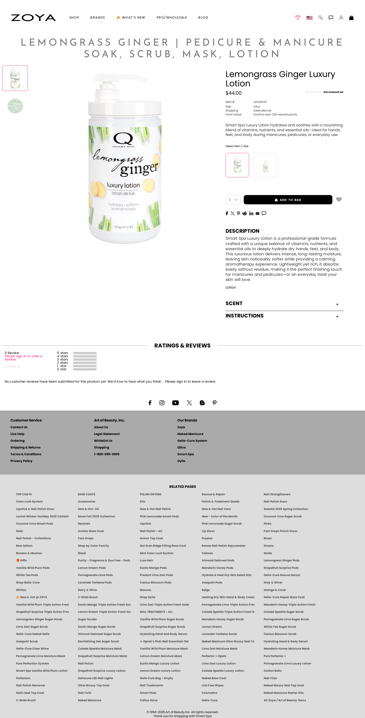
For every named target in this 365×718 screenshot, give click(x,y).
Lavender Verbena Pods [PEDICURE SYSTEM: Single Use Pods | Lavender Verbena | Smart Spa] (95, 582)
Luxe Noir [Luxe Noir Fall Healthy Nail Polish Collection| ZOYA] (146, 560)
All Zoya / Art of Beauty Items (285, 700)
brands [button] (97, 17)
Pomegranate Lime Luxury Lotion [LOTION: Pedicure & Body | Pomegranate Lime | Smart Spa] (287, 663)
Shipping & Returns (25, 447)
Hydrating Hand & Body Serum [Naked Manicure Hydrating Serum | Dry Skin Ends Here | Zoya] (286, 641)
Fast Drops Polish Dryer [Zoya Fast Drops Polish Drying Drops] (280, 531)
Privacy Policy (21, 461)
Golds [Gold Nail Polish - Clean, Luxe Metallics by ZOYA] (268, 553)
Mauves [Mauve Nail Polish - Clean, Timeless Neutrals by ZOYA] (145, 590)
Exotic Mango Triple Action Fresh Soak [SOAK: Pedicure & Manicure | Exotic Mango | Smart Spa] (104, 604)
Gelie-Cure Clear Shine (32, 648)
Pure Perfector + (275, 656)
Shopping (101, 447)
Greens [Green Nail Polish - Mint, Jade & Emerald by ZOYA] (269, 545)
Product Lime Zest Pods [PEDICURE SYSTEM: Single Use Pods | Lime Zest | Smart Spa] (156, 575)
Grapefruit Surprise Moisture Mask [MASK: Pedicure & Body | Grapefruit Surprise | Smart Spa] (102, 656)
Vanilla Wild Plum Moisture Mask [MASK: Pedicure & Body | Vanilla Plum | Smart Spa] (164, 648)
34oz (243, 106)
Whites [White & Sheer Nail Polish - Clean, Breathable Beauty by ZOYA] (21, 590)
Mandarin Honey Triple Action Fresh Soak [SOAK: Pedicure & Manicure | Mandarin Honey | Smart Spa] (290, 604)
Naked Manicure (190, 434)
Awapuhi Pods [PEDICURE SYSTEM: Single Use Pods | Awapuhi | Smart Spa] (212, 582)
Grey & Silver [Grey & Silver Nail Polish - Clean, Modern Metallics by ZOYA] (273, 582)
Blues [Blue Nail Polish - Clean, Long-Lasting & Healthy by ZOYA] (268, 538)
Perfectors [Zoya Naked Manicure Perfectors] (23, 678)
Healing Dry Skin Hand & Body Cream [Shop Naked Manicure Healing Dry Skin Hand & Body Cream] (228, 597)
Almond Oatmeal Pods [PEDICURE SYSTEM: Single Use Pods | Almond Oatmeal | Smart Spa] (218, 560)
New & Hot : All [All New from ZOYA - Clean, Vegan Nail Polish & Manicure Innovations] (88, 509)
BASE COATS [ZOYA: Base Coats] (86, 494)
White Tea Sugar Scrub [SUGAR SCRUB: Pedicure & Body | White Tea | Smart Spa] (280, 626)
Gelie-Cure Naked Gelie (32, 634)
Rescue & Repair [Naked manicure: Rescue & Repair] (213, 494)
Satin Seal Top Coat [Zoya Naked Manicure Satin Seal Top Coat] (30, 692)
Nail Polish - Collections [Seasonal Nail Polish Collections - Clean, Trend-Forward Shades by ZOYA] (33, 538)
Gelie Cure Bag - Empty (156, 678)
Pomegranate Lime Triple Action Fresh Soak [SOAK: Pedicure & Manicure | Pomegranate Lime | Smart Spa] (228, 604)
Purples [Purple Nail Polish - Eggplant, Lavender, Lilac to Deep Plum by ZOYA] (207, 538)
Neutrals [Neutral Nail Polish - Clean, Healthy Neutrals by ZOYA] (84, 523)
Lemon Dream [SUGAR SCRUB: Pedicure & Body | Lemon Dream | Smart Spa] (212, 626)
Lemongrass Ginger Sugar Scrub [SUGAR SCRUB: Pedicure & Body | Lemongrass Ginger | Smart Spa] (39, 619)
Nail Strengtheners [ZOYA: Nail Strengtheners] (277, 494)
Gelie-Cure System (192, 440)
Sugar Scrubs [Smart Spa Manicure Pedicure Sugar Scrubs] (87, 619)
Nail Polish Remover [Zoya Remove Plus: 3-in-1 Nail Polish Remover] (30, 685)
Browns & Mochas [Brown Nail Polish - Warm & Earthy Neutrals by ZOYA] (29, 553)
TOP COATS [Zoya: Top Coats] (24, 494)
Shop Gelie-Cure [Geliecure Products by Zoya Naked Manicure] (28, 582)
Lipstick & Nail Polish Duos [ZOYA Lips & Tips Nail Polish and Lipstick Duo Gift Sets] (35, 509)
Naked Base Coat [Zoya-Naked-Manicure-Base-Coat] (214, 678)
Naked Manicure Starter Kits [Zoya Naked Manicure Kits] (284, 692)
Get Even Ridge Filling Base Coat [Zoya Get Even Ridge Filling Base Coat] (163, 545)
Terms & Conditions (25, 454)
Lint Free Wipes (213, 685)
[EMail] (257, 213)
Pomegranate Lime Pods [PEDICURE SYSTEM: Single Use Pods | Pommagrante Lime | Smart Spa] (95, 575)
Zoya (181, 427)
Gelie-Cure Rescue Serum (282, 575)
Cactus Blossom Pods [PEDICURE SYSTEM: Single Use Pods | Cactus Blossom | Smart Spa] (155, 582)
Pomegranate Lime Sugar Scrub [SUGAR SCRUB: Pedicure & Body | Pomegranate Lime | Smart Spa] (286, 619)
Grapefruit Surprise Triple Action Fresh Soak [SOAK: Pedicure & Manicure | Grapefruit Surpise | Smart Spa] (42, 611)
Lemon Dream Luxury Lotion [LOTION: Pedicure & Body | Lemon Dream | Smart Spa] (160, 670)
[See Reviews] (324, 92)
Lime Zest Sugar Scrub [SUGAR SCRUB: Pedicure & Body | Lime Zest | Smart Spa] (32, 626)
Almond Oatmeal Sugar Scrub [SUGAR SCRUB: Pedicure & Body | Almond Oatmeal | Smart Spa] (99, 634)
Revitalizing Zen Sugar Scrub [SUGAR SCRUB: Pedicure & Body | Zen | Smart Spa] (98, 641)
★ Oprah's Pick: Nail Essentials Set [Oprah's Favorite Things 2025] (164, 641)
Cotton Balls (273, 670)
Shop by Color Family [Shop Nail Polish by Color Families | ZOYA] (93, 545)
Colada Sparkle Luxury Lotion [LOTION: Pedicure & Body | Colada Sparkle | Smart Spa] (223, 670)
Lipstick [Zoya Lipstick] (145, 523)
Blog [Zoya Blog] (203, 17)
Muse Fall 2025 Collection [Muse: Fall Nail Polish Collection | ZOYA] (96, 516)
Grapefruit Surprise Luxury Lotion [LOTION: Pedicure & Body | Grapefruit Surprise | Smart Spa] (101, 670)
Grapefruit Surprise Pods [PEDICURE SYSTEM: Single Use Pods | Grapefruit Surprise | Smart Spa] (281, 567)
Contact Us (18, 427)
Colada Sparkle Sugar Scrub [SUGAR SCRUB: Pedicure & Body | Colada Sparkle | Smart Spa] (284, 611)
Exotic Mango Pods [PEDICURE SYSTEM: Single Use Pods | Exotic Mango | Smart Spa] (153, 567)
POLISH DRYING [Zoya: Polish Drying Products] (150, 494)
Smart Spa (185, 454)
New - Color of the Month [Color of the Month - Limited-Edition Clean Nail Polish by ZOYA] (220, 516)
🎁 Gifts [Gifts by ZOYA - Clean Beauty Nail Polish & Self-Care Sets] (21, 560)
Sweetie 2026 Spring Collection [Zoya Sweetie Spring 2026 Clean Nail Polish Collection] (286, 509)
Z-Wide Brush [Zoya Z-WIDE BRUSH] (26, 700)
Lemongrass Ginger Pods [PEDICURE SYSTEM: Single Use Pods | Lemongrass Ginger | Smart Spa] (282, 560)
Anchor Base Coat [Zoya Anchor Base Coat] (91, 531)
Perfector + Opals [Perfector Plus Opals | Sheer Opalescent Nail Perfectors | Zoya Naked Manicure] (214, 656)
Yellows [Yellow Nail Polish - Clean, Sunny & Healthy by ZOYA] (207, 553)
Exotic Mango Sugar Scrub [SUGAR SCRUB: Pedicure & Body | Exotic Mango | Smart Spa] (96, 626)
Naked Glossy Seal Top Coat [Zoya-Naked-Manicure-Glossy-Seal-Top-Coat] (284, 685)
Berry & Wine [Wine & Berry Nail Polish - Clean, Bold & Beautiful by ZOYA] (87, 590)
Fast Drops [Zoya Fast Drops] (86, 538)
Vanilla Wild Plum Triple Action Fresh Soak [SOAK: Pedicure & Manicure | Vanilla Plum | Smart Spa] (42, 604)
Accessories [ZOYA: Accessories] (86, 501)
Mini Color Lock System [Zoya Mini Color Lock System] (157, 553)
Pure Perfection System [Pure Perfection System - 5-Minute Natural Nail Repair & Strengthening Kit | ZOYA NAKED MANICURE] (32, 663)
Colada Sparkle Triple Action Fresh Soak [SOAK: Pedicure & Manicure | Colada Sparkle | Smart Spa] (228, 611)
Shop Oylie (147, 597)
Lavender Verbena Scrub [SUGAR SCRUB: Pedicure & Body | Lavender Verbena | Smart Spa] (219, 634)
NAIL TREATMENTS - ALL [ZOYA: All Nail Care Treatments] (156, 611)
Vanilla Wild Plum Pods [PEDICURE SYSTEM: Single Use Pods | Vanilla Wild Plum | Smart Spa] (33, 567)
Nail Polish (85, 663)
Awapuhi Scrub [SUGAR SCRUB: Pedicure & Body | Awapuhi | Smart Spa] (27, 641)
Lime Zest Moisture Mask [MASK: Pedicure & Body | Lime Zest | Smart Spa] (219, 648)
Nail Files (270, 678)
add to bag (272, 200)
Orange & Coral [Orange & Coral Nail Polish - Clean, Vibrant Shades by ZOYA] (275, 590)
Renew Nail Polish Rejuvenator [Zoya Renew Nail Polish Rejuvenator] (224, 545)
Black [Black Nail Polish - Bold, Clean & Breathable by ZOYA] (82, 553)
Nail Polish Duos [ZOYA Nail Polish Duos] (275, 501)
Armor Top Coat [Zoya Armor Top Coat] (151, 538)
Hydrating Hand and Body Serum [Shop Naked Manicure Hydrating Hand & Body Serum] (163, 634)
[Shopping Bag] (351, 18)
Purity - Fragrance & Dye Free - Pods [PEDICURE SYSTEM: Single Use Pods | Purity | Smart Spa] (104, 560)
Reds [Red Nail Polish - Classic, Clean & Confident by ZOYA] (19, 531)
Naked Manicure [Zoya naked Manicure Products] (89, 700)
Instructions (282, 315)
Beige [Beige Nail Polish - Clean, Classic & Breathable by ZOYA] (206, 590)
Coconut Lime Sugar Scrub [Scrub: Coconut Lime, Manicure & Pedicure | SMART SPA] (283, 516)
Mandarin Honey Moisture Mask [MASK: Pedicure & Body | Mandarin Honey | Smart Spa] (287, 648)
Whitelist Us (103, 440)
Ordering (17, 440)
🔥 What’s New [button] (130, 17)
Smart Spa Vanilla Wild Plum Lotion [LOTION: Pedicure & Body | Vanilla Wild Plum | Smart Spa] (42, 670)
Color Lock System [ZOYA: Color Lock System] (29, 501)
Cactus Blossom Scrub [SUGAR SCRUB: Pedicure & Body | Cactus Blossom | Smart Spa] (280, 634)
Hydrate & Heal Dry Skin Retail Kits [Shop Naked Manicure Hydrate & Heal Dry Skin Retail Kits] (227, 575)
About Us (101, 427)
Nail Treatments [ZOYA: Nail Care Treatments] (151, 685)
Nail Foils (84, 692)
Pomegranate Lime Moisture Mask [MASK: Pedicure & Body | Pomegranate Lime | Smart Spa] (40, 656)
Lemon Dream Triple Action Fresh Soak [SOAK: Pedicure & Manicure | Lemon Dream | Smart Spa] (104, 611)
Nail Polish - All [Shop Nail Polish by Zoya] (151, 531)
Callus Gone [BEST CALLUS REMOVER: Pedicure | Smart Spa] (148, 700)
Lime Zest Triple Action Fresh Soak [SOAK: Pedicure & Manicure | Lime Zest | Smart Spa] (164, 604)
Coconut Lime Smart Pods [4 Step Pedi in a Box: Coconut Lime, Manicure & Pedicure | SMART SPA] (34, 523)
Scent (282, 303)
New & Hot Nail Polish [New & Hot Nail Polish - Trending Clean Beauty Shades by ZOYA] (155, 509)
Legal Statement (107, 434)
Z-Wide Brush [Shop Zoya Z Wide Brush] (88, 597)
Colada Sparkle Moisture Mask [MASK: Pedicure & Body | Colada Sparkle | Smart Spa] (100, 648)
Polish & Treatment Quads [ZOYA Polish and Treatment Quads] (221, 501)
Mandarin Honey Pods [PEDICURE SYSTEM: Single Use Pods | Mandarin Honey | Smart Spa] (217, 567)
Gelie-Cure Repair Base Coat (284, 597)
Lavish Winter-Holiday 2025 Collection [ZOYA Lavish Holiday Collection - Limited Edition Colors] (42, 516)
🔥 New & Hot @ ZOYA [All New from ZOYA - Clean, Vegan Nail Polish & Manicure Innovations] (31, 597)
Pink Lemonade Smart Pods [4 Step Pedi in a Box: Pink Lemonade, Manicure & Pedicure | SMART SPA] (159, 516)
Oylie (181, 461)
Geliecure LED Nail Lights (95, 678)
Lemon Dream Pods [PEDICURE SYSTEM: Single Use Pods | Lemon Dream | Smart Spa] (92, 567)
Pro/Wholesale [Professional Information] (172, 17)
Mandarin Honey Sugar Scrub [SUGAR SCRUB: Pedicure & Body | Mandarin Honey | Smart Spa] (223, 619)
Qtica (181, 447)
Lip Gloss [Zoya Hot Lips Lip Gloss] (208, 531)
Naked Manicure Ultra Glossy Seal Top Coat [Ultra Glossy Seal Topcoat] (228, 641)
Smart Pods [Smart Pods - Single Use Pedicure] (148, 692)
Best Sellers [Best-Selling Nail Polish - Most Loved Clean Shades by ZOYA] (24, 545)
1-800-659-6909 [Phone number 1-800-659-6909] (106, 454)
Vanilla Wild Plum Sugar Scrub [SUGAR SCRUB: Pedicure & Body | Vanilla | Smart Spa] (162, 619)
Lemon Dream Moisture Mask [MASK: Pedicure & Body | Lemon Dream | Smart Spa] (161, 656)
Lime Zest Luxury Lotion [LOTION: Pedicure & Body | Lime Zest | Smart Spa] (219, 663)
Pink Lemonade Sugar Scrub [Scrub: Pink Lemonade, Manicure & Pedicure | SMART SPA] (222, 523)
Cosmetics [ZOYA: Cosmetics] (209, 692)
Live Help (17, 434)
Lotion (231, 287)
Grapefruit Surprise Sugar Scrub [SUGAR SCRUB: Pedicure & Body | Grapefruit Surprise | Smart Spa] (162, 626)
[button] (34, 17)
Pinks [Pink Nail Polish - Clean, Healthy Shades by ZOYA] (267, 523)
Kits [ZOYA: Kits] (142, 501)
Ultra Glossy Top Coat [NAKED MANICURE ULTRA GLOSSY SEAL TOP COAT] (93, 685)
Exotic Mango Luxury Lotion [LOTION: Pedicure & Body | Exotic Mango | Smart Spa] (159, 663)
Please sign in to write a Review (23, 358)
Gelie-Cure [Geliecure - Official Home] (209, 700)
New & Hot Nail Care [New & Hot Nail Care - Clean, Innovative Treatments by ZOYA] (216, 509)
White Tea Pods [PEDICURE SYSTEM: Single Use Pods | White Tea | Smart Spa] (27, 575)
